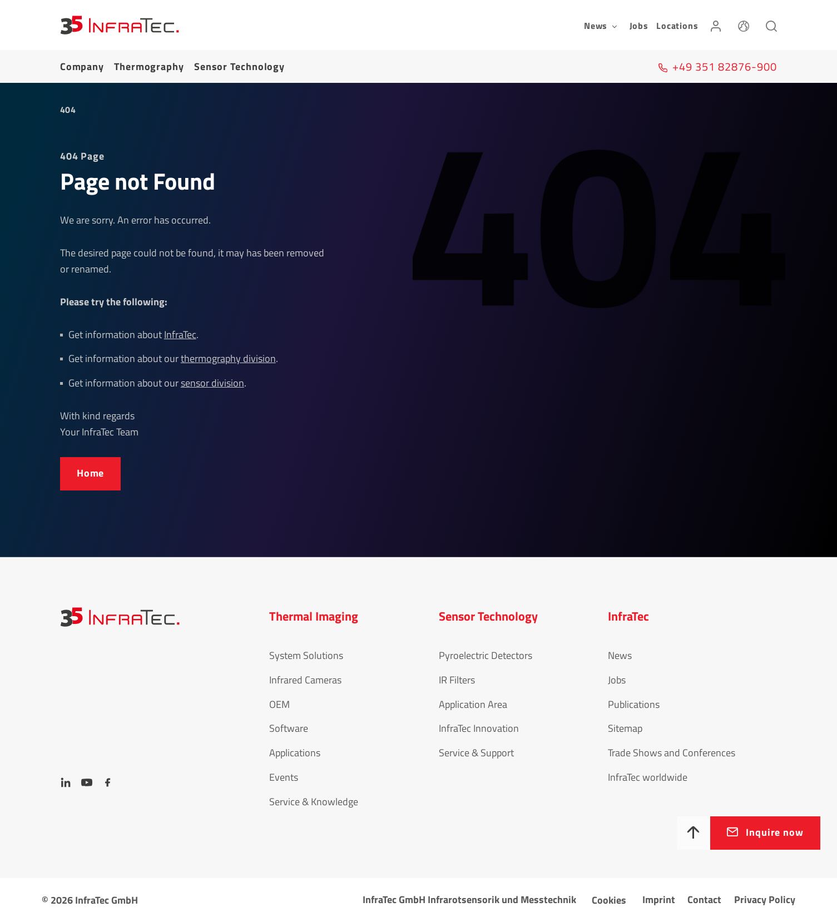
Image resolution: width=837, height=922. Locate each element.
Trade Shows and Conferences (671, 752)
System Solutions (306, 655)
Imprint (658, 899)
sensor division (212, 382)
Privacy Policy (764, 899)
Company (82, 66)
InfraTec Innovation (479, 728)
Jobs (639, 25)
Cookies (609, 900)
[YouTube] (86, 782)
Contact (704, 899)
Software (288, 728)
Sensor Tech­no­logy (239, 66)
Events (283, 777)
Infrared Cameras (305, 679)
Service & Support (476, 752)
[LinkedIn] (65, 782)
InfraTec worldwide (647, 777)
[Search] (771, 25)
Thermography (149, 66)
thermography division (228, 358)
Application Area (473, 704)
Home (91, 472)
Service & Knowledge (313, 801)
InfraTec (180, 334)
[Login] (715, 25)
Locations (677, 25)
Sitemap (625, 728)
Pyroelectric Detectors (485, 655)
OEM (279, 704)
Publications (634, 704)
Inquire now (775, 832)
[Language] (743, 25)
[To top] (693, 833)
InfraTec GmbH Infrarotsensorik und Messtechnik (469, 899)
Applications (294, 752)
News (620, 655)
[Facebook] (107, 782)
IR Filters (457, 679)
